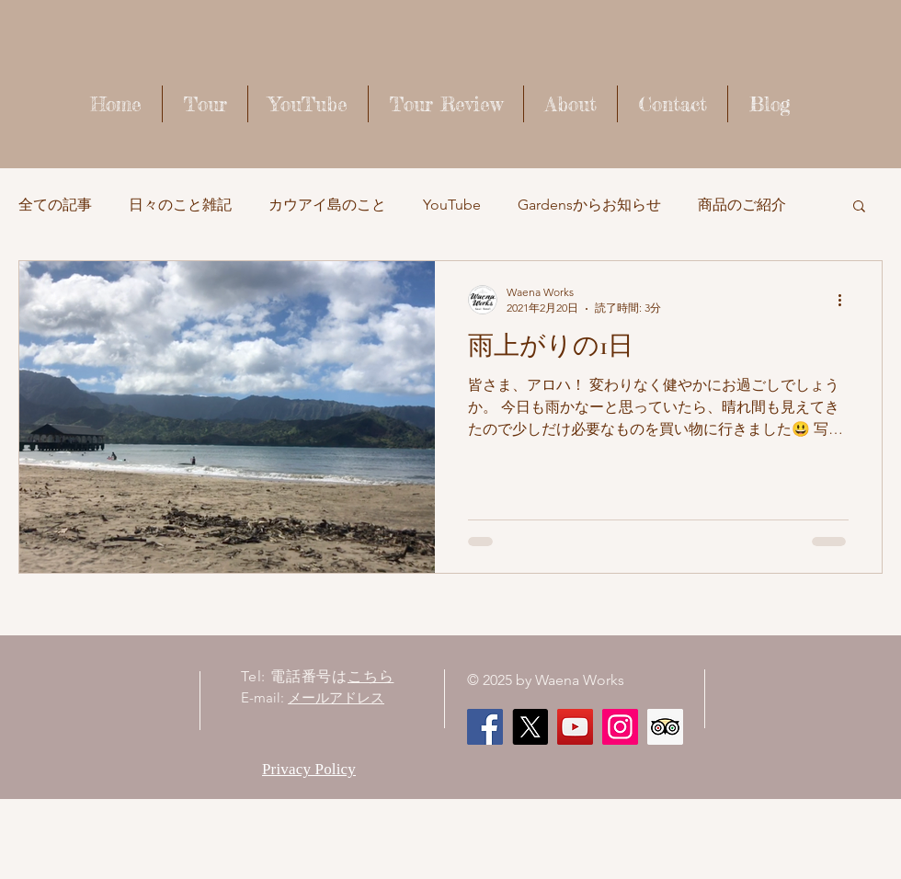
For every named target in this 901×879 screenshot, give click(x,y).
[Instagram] (620, 727)
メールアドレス (336, 697)
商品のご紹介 (742, 204)
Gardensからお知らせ (589, 204)
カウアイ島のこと (327, 204)
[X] (530, 727)
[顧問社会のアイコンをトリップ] (665, 727)
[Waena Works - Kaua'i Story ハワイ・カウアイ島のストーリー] (575, 727)
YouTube (452, 204)
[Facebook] (485, 727)
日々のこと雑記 (180, 204)
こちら (370, 676)
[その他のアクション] (846, 300)
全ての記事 (55, 204)
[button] (859, 207)
